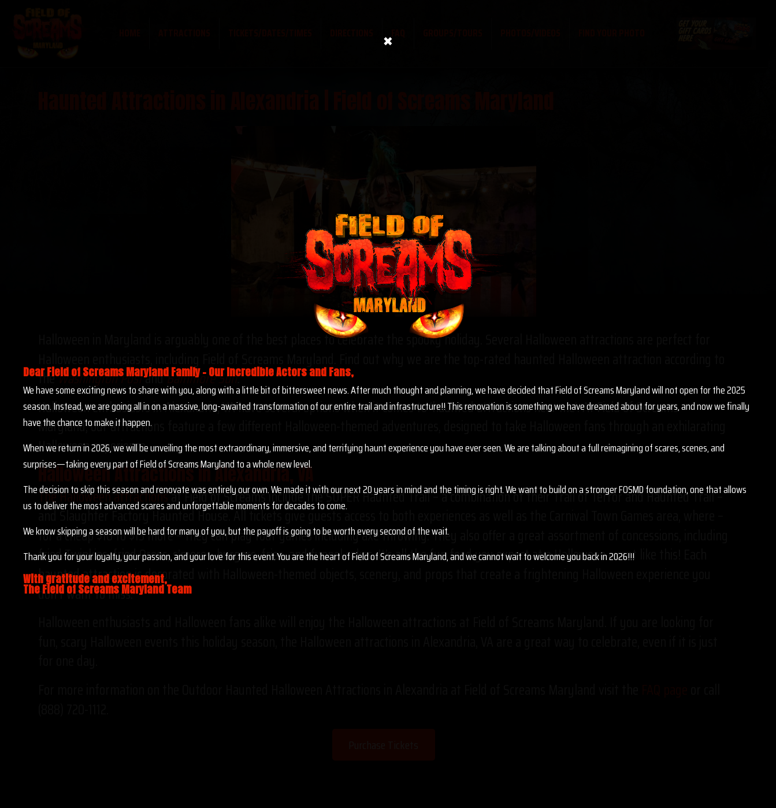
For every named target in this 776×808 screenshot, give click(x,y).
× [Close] (388, 39)
